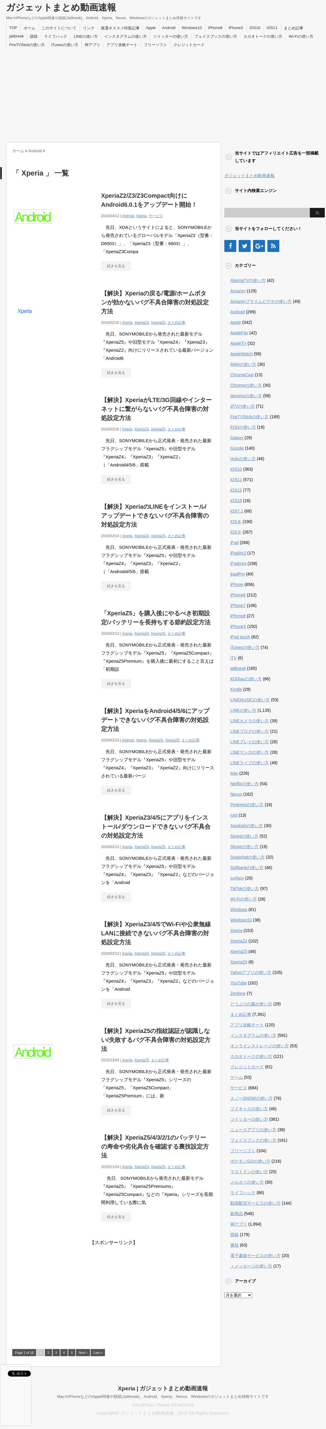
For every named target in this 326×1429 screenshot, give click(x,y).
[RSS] (273, 246)
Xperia (141, 216)
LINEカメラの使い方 (249, 720)
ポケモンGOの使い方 (250, 1161)
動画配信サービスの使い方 (255, 1203)
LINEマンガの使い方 (249, 752)
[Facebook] (230, 246)
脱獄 (34, 36)
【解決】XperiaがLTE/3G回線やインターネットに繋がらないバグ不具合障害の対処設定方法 (156, 409)
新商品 (236, 1213)
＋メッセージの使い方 (251, 1266)
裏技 (234, 1245)
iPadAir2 (238, 553)
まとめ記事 (293, 28)
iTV (233, 657)
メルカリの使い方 (247, 1182)
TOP (13, 27)
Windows (238, 909)
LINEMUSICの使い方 (250, 699)
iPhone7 (238, 605)
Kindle (236, 689)
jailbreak (16, 36)
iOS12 (236, 490)
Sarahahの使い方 (246, 825)
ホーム (29, 28)
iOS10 (255, 27)
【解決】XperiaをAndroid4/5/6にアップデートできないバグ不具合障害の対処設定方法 (155, 720)
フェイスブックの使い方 (215, 36)
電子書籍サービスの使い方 (255, 1255)
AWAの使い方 (243, 364)
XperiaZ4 (141, 323)
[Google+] (259, 246)
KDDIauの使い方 (246, 678)
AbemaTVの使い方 (248, 280)
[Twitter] (245, 246)
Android (169, 27)
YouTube (238, 983)
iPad (234, 542)
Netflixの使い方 (244, 783)
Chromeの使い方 (246, 385)
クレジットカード (189, 45)
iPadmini (238, 563)
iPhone (236, 584)
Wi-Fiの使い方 (301, 36)
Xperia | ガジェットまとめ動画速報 (163, 1388)
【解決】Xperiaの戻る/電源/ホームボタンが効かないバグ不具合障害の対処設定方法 (155, 302)
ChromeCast (242, 374)
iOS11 (272, 27)
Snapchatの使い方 (247, 857)
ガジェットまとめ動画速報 (61, 7)
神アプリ (92, 45)
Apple (151, 27)
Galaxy (236, 437)
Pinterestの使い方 (246, 804)
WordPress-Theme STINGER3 (163, 1404)
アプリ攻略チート (122, 45)
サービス (156, 216)
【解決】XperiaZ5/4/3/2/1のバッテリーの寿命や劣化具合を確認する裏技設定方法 (155, 1146)
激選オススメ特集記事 (120, 28)
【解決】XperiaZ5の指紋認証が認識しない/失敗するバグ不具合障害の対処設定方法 (156, 1040)
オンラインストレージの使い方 (259, 1045)
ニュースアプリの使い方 (253, 1129)
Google (237, 448)
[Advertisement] (163, 94)
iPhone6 (238, 595)
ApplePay (239, 332)
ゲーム (236, 1077)
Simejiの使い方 (244, 836)
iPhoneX (235, 27)
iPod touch (240, 637)
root (233, 815)
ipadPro (237, 574)
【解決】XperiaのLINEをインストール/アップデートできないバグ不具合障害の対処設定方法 (155, 515)
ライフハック (55, 36)
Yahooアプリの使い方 (250, 972)
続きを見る (116, 266)
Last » (97, 1352)
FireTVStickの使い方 (27, 45)
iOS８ (235, 521)
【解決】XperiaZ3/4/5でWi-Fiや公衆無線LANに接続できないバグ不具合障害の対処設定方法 (156, 933)
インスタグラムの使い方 (125, 36)
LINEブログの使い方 (249, 731)
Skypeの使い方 (244, 846)
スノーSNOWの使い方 (251, 1098)
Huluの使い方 (243, 458)
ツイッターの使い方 (170, 36)
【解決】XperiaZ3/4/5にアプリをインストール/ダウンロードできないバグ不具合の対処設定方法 (156, 826)
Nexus (236, 794)
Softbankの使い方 (246, 867)
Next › (83, 1352)
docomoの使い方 (246, 395)
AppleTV (238, 343)
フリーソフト (155, 45)
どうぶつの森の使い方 (251, 1003)
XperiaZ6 (238, 962)
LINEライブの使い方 (249, 762)
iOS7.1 (236, 511)
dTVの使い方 (242, 406)
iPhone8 (215, 27)
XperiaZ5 (158, 323)
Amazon (238, 290)
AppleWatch (241, 353)
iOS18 (236, 500)
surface (237, 878)
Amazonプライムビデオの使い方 (261, 301)
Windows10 (192, 27)
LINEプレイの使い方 (249, 741)
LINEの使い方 (86, 36)
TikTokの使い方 (244, 888)
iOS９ (235, 532)
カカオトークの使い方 (262, 36)
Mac (234, 773)
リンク (89, 28)
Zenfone (238, 993)
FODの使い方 (243, 427)
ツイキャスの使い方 (249, 1108)
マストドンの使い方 (249, 1171)
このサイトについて (59, 28)
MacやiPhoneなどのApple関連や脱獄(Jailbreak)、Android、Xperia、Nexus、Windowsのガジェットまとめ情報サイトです (163, 1396)
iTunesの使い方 (64, 45)
